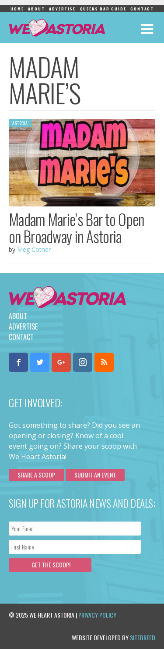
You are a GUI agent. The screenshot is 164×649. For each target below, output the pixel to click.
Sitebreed (142, 637)
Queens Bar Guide (103, 9)
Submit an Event (95, 474)
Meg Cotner (34, 249)
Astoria (20, 123)
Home (17, 9)
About (36, 9)
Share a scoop (36, 474)
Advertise (62, 9)
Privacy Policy (97, 614)
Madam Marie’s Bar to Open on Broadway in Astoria (76, 227)
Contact (142, 9)
